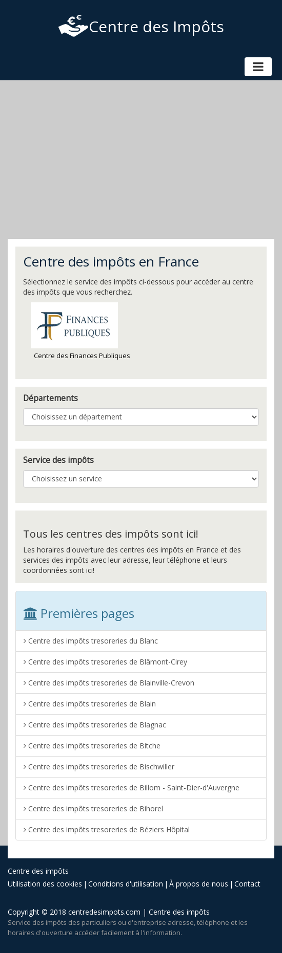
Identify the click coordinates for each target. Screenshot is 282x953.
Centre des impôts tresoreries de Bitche (92, 745)
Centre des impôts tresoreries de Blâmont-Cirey (105, 662)
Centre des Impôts (141, 26)
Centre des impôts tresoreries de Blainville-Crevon (109, 683)
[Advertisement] (141, 159)
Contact (247, 884)
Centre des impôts (38, 871)
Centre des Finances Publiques (80, 331)
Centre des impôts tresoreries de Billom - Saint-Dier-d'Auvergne (131, 787)
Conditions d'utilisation (125, 884)
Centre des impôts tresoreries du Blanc (91, 641)
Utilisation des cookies (45, 884)
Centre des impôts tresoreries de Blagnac (95, 724)
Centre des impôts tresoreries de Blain (90, 703)
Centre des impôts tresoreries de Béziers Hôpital (107, 829)
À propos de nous (198, 884)
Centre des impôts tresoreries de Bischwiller (99, 766)
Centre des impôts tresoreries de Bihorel (93, 808)
